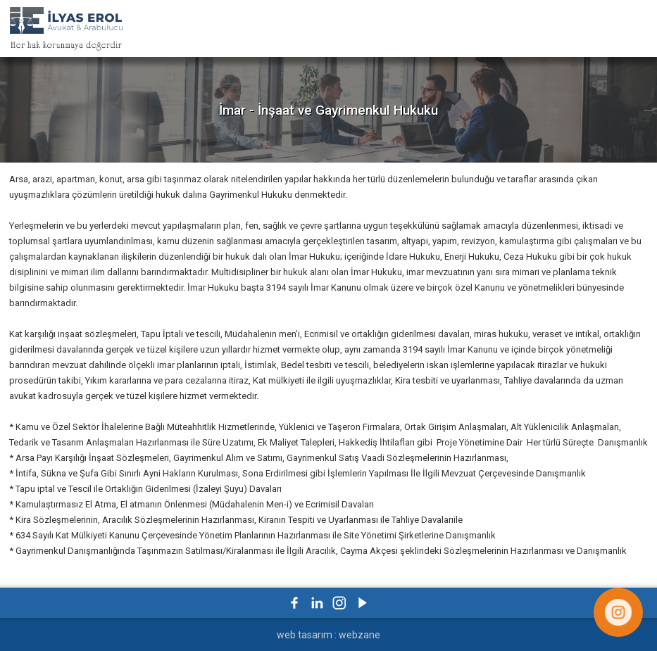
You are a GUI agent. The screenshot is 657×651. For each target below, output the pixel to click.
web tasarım (304, 634)
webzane (359, 634)
